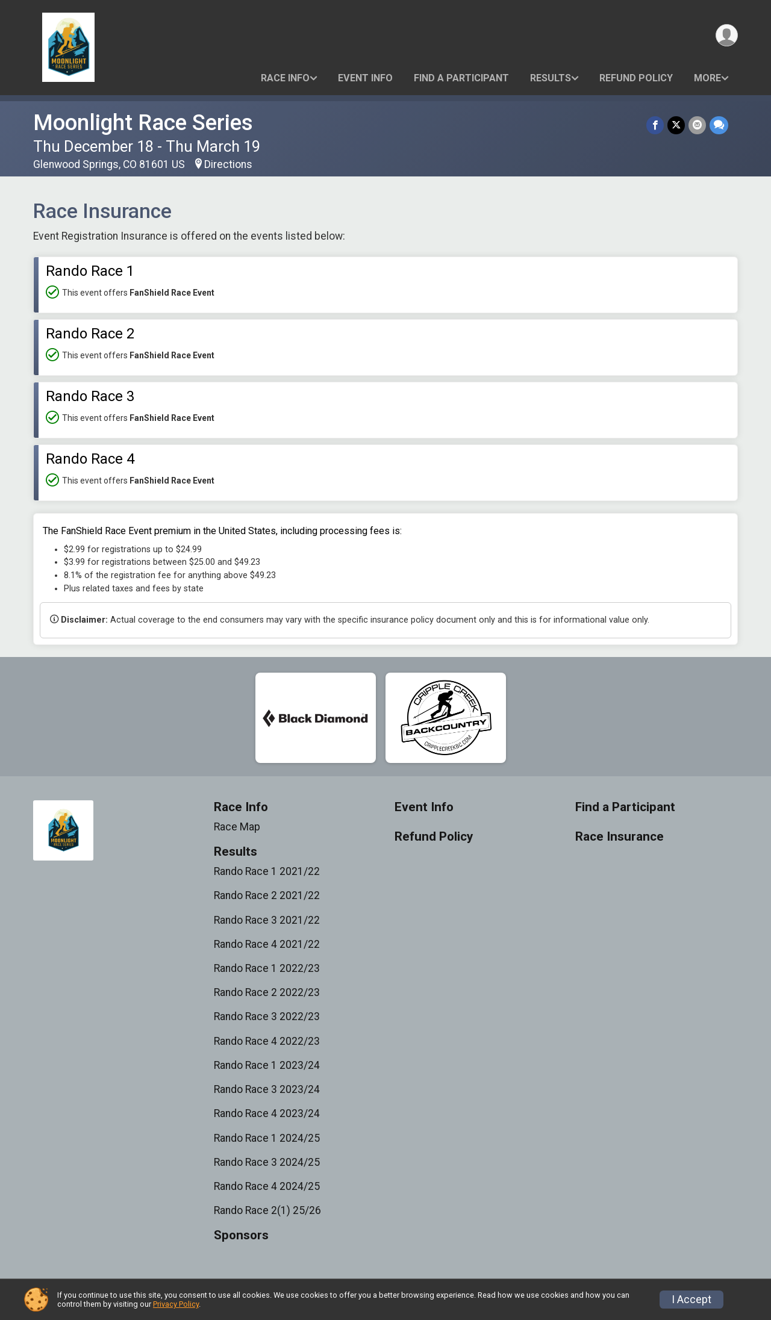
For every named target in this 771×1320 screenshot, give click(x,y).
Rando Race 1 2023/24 (267, 1065)
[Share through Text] (719, 125)
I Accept (691, 1300)
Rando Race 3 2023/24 (267, 1089)
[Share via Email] (697, 125)
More (707, 78)
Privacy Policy (176, 1304)
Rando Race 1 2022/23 (267, 968)
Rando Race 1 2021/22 (267, 871)
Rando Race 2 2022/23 (267, 992)
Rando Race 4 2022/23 (267, 1041)
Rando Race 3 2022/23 (267, 1016)
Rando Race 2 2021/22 (267, 895)
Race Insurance (619, 837)
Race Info (285, 78)
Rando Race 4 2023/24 (267, 1113)
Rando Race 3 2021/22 (267, 920)
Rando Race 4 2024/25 (267, 1186)
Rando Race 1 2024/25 (267, 1138)
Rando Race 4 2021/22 (267, 944)
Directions (228, 164)
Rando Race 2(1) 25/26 (267, 1210)
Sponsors (241, 1235)
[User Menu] (727, 35)
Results (550, 78)
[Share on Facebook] (655, 125)
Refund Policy (636, 78)
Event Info (365, 78)
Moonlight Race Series (143, 122)
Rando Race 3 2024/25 (267, 1162)
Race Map (237, 827)
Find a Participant (461, 78)
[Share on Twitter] (676, 125)
